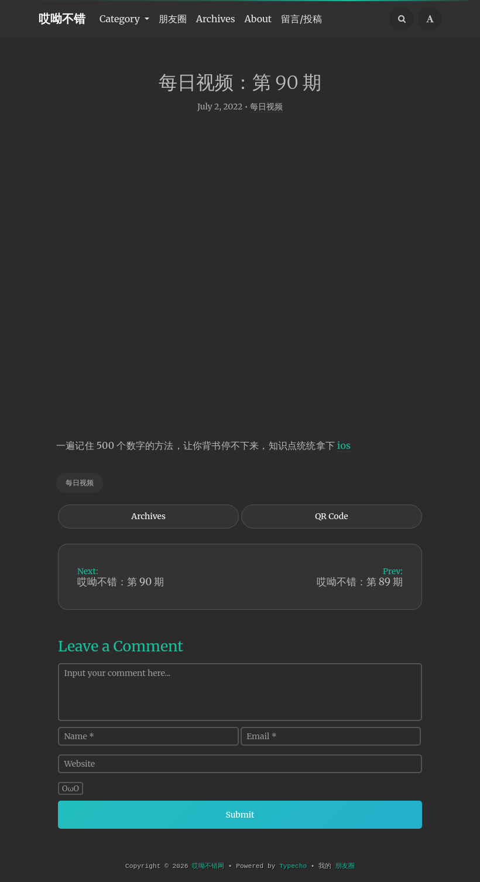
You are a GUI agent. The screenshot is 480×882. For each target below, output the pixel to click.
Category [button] (121, 19)
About (258, 19)
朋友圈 (173, 19)
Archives (215, 19)
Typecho (293, 866)
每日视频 (266, 109)
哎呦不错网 (208, 866)
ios (344, 447)
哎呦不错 (62, 18)
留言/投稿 (301, 19)
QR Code (331, 518)
